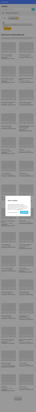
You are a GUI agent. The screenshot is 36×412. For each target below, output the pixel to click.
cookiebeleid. (14, 209)
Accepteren (24, 212)
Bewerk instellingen (12, 212)
